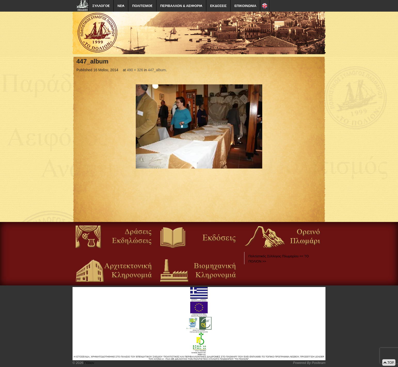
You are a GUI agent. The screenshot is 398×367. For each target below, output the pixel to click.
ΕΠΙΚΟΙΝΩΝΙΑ (245, 6)
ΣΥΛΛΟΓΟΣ (101, 6)
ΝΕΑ (120, 6)
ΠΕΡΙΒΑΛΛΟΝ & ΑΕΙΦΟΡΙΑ (181, 6)
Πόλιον (88, 363)
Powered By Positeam (309, 363)
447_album (157, 70)
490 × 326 (135, 70)
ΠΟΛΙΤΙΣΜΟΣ (142, 6)
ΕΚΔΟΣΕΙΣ (218, 6)
